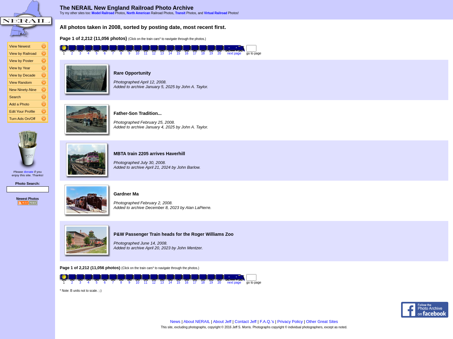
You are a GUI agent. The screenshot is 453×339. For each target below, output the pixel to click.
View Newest (19, 46)
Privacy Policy (290, 321)
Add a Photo (19, 104)
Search (15, 97)
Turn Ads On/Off (22, 119)
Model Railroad (103, 13)
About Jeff (222, 321)
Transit (180, 13)
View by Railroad (22, 53)
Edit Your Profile (22, 111)
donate (28, 171)
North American (138, 13)
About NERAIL (196, 321)
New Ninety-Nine (22, 90)
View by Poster (21, 61)
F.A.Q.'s (267, 321)
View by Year (19, 68)
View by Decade (22, 75)
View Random (20, 82)
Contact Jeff (245, 321)
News (175, 321)
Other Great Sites (322, 321)
